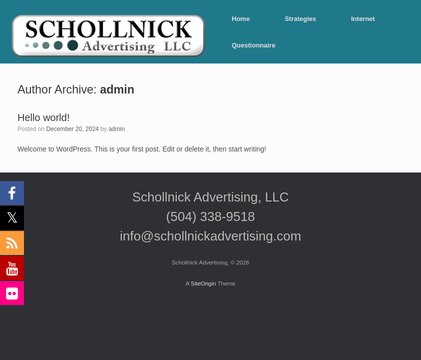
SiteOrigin (203, 283)
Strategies (300, 18)
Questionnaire (253, 45)
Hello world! (43, 117)
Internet (363, 18)
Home (241, 18)
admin (117, 89)
